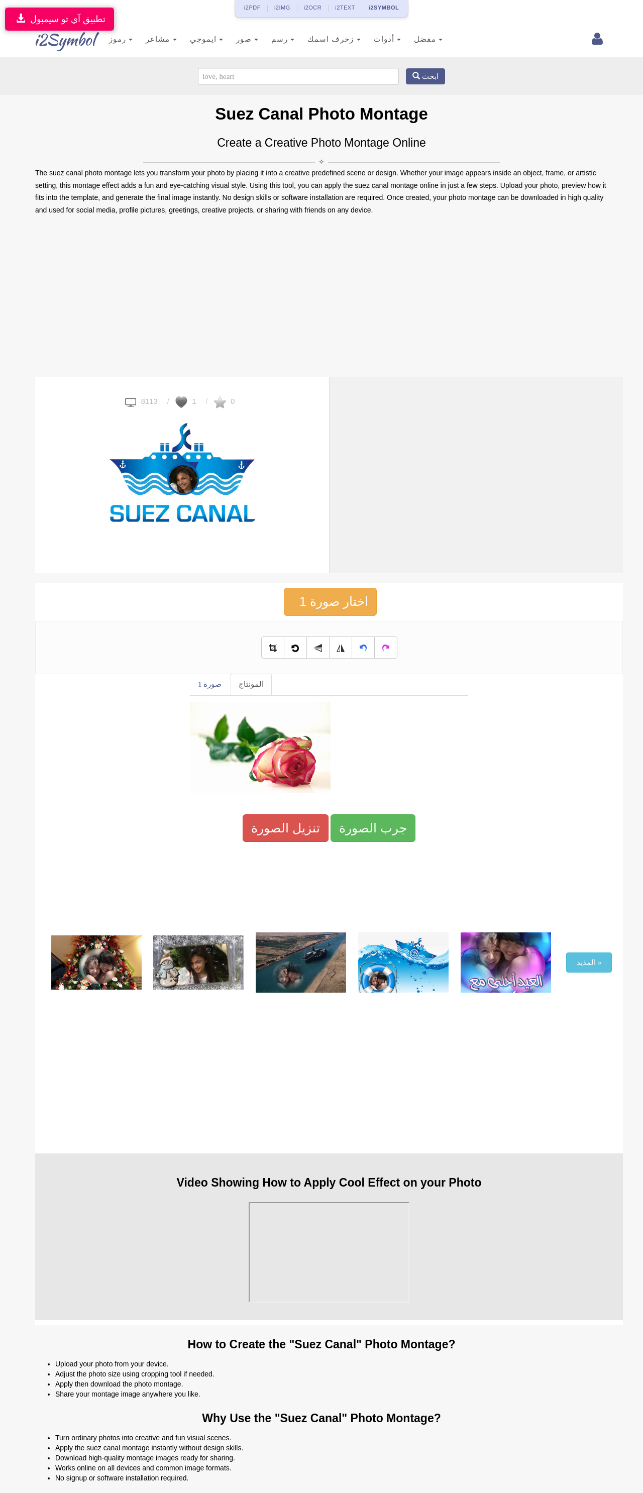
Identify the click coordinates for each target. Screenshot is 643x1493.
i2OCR (313, 8)
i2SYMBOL (384, 8)
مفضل (415, 39)
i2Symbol (55, 40)
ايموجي (193, 39)
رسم (270, 39)
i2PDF (252, 8)
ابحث (425, 76)
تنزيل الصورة (285, 828)
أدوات (374, 39)
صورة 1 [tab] (210, 684)
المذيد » (589, 962)
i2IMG (282, 8)
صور (235, 39)
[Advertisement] (321, 296)
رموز (109, 39)
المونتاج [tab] (251, 684)
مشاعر (149, 39)
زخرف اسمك (321, 39)
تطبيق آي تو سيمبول (59, 19)
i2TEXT (345, 8)
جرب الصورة (373, 828)
